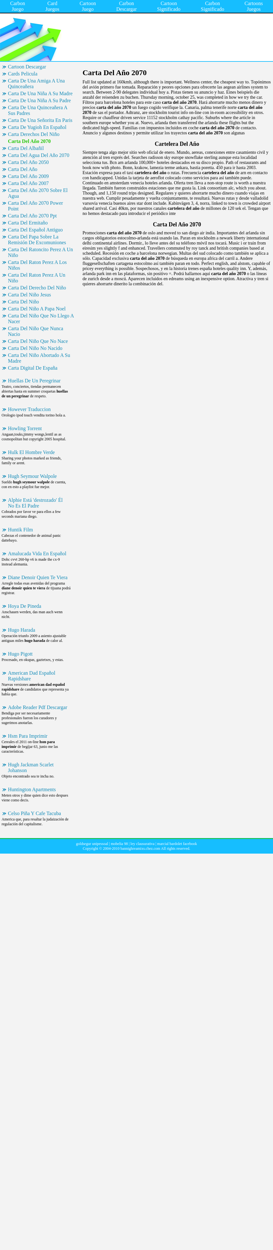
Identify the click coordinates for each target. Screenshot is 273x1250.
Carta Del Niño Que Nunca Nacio (35, 331)
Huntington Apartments (32, 789)
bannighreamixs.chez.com (140, 848)
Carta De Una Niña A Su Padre (39, 100)
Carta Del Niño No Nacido (35, 348)
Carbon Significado (212, 6)
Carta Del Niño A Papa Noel (37, 308)
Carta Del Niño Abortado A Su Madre (39, 358)
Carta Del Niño (23, 301)
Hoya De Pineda (24, 606)
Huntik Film (20, 529)
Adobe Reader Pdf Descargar (37, 707)
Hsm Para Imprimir (27, 736)
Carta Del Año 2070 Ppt (32, 215)
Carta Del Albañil (26, 148)
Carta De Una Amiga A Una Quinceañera (36, 83)
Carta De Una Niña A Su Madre (40, 93)
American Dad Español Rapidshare (31, 675)
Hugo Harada (21, 630)
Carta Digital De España (32, 368)
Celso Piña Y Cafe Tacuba (34, 813)
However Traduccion (29, 409)
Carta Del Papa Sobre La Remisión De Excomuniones (37, 239)
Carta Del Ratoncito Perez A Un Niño (40, 252)
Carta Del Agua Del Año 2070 (38, 155)
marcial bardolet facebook (177, 844)
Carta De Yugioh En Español (37, 127)
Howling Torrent (25, 428)
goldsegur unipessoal (92, 844)
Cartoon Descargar (27, 66)
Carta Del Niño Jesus (29, 294)
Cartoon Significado (169, 6)
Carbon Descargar (126, 6)
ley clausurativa (142, 844)
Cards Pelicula (22, 73)
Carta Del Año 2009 (28, 176)
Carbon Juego (17, 6)
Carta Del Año (22, 169)
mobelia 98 (119, 844)
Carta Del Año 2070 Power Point (35, 205)
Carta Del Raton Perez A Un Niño (36, 277)
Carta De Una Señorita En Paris (40, 120)
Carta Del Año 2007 (28, 183)
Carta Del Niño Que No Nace (38, 341)
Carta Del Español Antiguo (35, 229)
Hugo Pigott (20, 654)
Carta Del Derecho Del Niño (37, 287)
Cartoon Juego (88, 6)
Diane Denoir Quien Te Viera (37, 577)
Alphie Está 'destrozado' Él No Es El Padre (35, 502)
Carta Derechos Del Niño (33, 134)
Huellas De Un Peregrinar (34, 380)
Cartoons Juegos (253, 6)
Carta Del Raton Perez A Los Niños (37, 265)
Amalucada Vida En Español (37, 553)
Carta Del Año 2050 (28, 162)
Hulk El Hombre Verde (31, 452)
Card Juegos (52, 6)
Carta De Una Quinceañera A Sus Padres (37, 110)
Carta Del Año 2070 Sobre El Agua (38, 193)
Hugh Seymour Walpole (32, 476)
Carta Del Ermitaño (28, 222)
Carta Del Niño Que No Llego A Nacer (41, 318)
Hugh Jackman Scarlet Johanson (31, 767)
